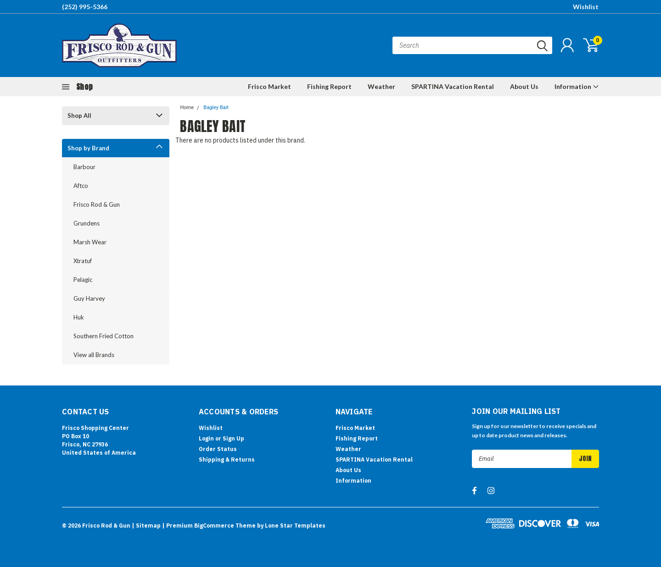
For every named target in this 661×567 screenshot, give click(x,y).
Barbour (84, 167)
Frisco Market (269, 86)
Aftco (80, 185)
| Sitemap (146, 525)
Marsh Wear (89, 242)
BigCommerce (214, 525)
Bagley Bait (216, 107)
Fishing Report (329, 86)
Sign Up (233, 438)
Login (206, 438)
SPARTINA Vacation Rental (452, 86)
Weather (381, 86)
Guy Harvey (89, 298)
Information (577, 86)
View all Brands (93, 354)
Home (187, 107)
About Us (524, 86)
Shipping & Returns (227, 459)
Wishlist (586, 7)
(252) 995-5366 (84, 7)
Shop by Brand (88, 148)
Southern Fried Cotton (103, 336)
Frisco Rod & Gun (96, 204)
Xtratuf (82, 260)
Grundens (86, 223)
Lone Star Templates (295, 525)
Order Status (218, 449)
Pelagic (82, 279)
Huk (78, 317)
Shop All (79, 115)
